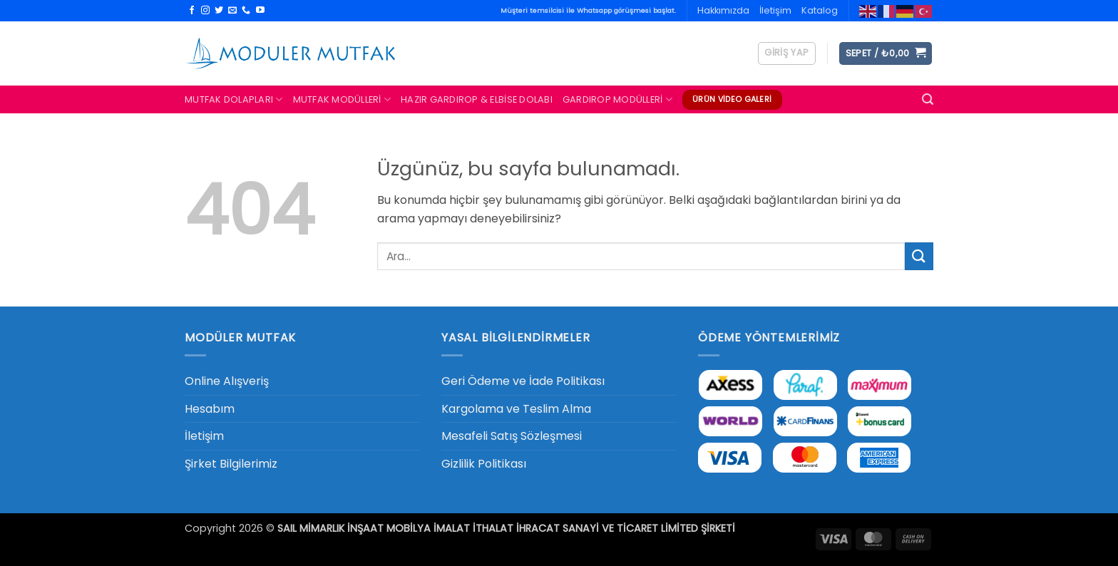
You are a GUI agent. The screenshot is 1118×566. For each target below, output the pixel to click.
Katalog (819, 10)
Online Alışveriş (227, 381)
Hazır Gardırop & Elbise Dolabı (477, 99)
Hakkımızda (723, 10)
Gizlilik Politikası (483, 464)
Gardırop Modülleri (617, 99)
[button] (786, 53)
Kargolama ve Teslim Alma (516, 409)
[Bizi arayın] (246, 11)
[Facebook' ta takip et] (192, 11)
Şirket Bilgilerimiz (231, 464)
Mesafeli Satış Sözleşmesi (511, 436)
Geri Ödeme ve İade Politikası (523, 381)
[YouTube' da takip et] (260, 11)
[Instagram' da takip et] (205, 11)
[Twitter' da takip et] (219, 11)
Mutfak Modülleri (342, 99)
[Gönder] (919, 256)
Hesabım (210, 409)
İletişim (775, 10)
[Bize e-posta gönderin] (232, 11)
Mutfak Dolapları (234, 99)
